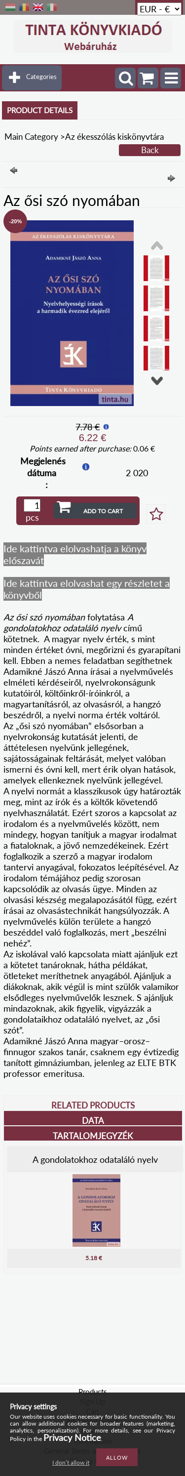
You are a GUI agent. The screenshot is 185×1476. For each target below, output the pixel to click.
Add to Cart (103, 511)
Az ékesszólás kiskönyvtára (114, 136)
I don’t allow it (70, 1462)
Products (92, 1391)
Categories (41, 77)
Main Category (31, 136)
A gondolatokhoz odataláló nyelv (95, 1159)
